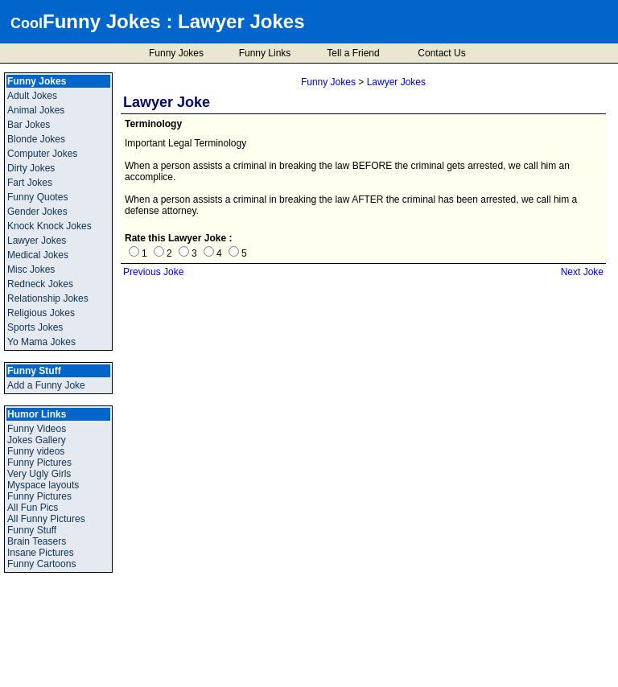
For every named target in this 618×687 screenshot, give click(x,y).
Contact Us (441, 53)
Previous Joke (153, 272)
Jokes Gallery (36, 440)
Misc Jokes (31, 269)
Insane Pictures (40, 552)
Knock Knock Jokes (49, 226)
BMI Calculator (587, 677)
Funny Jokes (102, 21)
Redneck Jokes (40, 284)
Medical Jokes (37, 255)
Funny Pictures (39, 462)
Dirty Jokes (31, 168)
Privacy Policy (311, 677)
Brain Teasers (36, 541)
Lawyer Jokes (241, 21)
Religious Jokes (41, 313)
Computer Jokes (42, 153)
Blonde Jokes (36, 139)
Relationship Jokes (48, 298)
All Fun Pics (32, 507)
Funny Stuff (31, 530)
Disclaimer (371, 677)
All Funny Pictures (46, 519)
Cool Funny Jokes (235, 677)
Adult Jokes (32, 95)
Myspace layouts (43, 485)
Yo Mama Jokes (41, 342)
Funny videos (35, 451)
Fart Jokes (29, 182)
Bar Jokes (28, 124)
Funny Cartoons (41, 564)
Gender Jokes (37, 211)
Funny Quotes (37, 197)
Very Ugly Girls (39, 473)
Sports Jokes (35, 327)
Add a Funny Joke (46, 385)
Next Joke (582, 272)
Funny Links (265, 53)
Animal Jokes (35, 110)
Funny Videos (36, 428)
